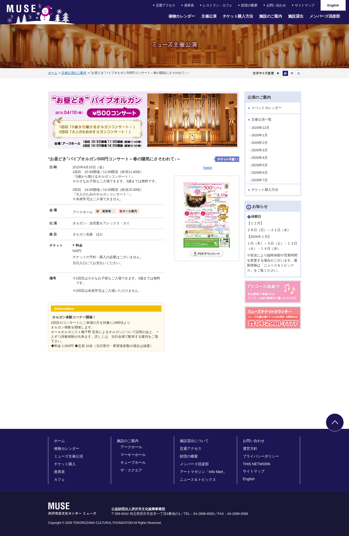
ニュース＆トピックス (198, 479)
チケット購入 (65, 464)
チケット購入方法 (238, 16)
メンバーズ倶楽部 (324, 16)
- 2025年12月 (260, 128)
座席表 (189, 5)
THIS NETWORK (256, 464)
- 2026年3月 (260, 150)
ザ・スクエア (131, 470)
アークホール (131, 447)
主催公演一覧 (261, 119)
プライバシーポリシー (261, 456)
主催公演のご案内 (73, 73)
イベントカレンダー (266, 108)
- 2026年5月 (260, 165)
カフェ (59, 479)
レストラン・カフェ (217, 5)
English (249, 479)
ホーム (52, 73)
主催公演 (208, 16)
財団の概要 (249, 5)
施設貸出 (295, 16)
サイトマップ (304, 5)
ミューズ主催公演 (68, 456)
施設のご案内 (270, 16)
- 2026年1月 (260, 135)
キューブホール (133, 462)
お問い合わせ (276, 5)
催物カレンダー (181, 16)
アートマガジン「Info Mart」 (203, 472)
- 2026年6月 (260, 173)
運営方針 (250, 448)
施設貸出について (194, 441)
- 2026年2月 (260, 143)
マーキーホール (133, 455)
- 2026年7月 (260, 180)
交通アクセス (165, 5)
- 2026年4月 (260, 158)
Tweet (207, 168)
